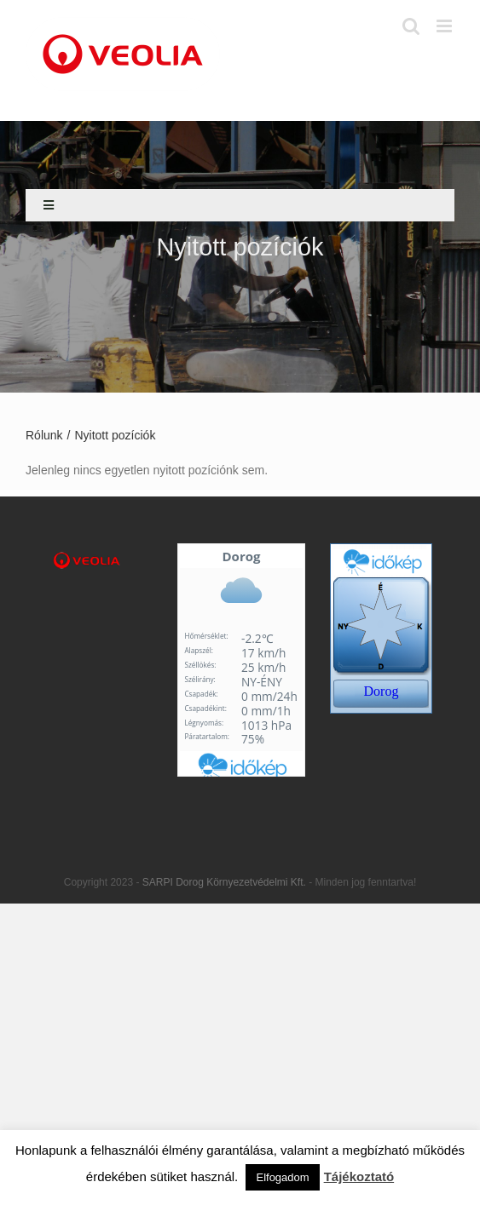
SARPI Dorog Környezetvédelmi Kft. (225, 882)
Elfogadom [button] (282, 1177)
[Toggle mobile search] (410, 26)
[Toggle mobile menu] (445, 26)
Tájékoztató (359, 1176)
